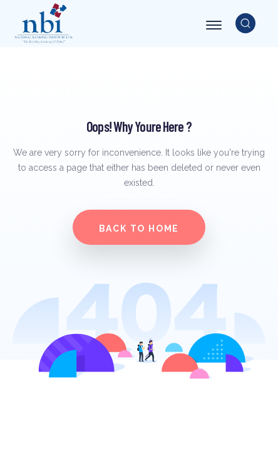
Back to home (139, 228)
